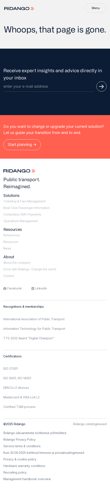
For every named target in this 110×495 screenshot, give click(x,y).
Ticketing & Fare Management (24, 201)
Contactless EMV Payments (22, 214)
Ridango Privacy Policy (19, 439)
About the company (17, 262)
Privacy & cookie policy (19, 459)
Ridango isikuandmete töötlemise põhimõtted (34, 433)
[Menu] (96, 8)
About (8, 257)
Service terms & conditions (22, 446)
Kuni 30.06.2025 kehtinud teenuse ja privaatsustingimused (43, 452)
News (7, 248)
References (11, 235)
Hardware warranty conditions (24, 466)
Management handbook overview (27, 479)
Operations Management (20, 221)
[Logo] (19, 8)
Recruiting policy (15, 472)
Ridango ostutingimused (90, 424)
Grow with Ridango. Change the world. (30, 269)
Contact (8, 276)
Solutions (11, 195)
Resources (12, 229)
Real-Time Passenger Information (26, 208)
